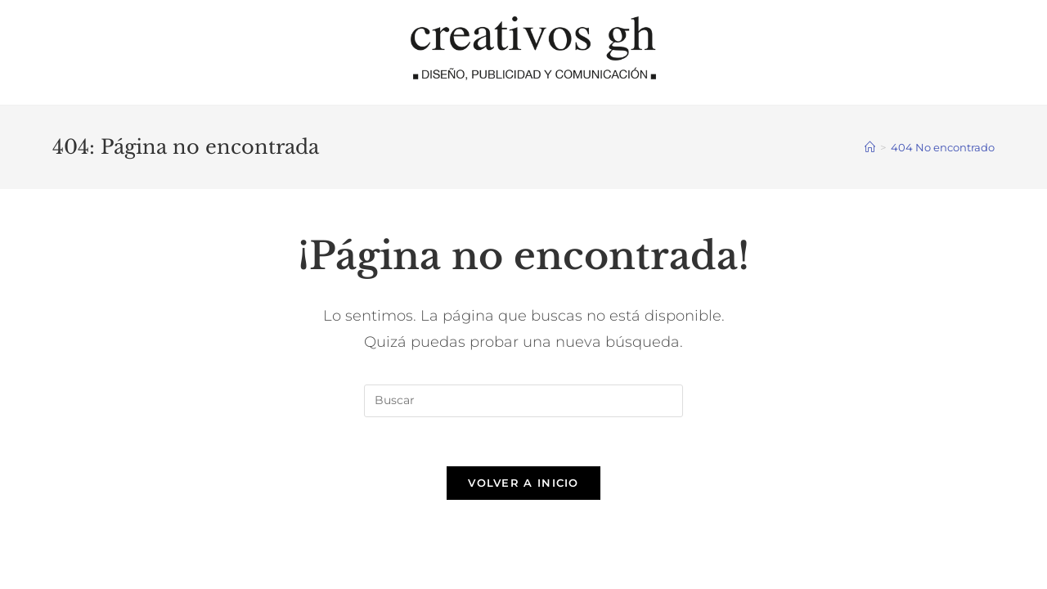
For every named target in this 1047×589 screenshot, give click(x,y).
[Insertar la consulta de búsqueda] (523, 400)
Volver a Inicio (523, 482)
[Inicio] (870, 147)
